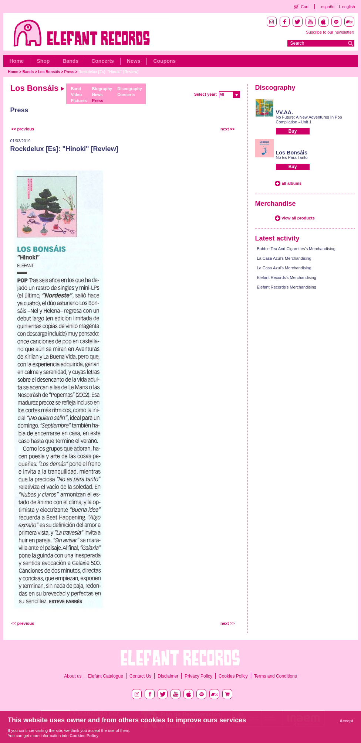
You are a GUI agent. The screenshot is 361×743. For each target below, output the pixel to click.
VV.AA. (284, 112)
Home (17, 61)
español (328, 6)
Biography (102, 88)
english (348, 6)
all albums (292, 183)
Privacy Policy (198, 676)
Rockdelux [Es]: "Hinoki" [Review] (108, 72)
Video (76, 94)
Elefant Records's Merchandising (286, 277)
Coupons (164, 61)
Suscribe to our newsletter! (330, 32)
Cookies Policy (233, 676)
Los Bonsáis (49, 72)
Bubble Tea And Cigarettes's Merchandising (296, 248)
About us (72, 676)
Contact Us (140, 676)
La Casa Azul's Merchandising (284, 258)
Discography (129, 88)
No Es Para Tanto (292, 157)
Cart (304, 6)
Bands (70, 61)
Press (69, 72)
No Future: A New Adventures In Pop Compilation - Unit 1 (309, 119)
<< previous (22, 129)
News (134, 61)
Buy (293, 131)
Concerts (102, 61)
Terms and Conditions (275, 676)
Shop (43, 61)
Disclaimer (168, 676)
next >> (227, 129)
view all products (298, 218)
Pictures (79, 100)
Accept (346, 721)
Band (76, 88)
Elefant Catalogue (105, 676)
